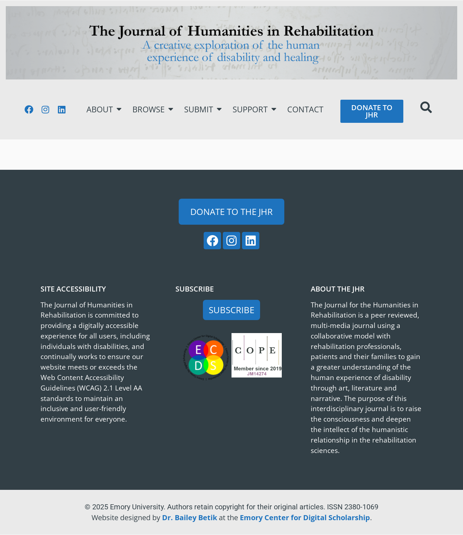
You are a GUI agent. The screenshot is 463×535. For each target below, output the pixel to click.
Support (254, 109)
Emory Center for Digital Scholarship (305, 517)
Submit (203, 109)
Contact (305, 109)
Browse (152, 109)
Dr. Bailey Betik (189, 517)
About (104, 109)
